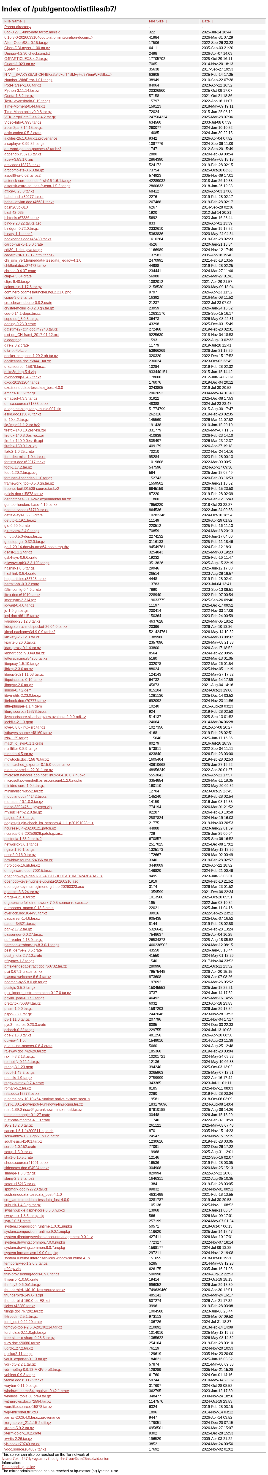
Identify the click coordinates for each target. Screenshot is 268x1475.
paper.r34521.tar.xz (20, 924)
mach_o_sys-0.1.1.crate (24, 743)
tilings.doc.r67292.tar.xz (23, 1311)
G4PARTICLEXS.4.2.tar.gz (26, 59)
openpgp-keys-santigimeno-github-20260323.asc (44, 887)
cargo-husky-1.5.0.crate (23, 244)
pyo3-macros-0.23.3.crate (25, 1025)
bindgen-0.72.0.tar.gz (21, 228)
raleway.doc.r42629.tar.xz (25, 1051)
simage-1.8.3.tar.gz (20, 1173)
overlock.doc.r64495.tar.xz (25, 913)
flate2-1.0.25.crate (19, 451)
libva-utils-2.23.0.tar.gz (22, 695)
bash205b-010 (16, 207)
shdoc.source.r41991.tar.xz (26, 1163)
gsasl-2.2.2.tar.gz (18, 552)
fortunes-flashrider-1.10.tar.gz (28, 478)
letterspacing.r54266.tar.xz (25, 658)
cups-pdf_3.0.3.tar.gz (21, 319)
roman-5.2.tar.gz (17, 1088)
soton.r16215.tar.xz (20, 1184)
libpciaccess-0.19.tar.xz (23, 680)
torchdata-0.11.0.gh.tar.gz (25, 1332)
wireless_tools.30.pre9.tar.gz (27, 1396)
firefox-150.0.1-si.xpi (20, 446)
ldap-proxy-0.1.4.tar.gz (22, 648)
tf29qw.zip (12, 1269)
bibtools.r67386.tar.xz (21, 218)
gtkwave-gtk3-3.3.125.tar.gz (26, 563)
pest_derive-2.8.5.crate (23, 950)
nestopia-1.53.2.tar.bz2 (23, 839)
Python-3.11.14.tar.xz (21, 90)
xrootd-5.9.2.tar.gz (19, 1428)
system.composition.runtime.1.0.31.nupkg (38, 1226)
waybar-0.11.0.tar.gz (21, 1386)
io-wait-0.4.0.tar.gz (19, 605)
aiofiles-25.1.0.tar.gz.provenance (30, 138)
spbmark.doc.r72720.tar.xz (26, 1189)
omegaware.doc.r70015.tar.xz (28, 871)
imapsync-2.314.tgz (20, 600)
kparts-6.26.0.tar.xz (20, 642)
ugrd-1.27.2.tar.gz (18, 1348)
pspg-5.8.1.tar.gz (18, 1014)
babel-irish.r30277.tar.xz (24, 197)
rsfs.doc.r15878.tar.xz (21, 1093)
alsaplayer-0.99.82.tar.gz (24, 144)
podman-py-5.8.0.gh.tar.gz (25, 982)
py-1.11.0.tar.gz (17, 1019)
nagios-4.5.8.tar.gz (19, 818)
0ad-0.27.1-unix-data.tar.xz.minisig (32, 32)
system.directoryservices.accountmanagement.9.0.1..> (48, 1237)
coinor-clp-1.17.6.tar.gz (23, 287)
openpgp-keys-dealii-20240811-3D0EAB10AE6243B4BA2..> (53, 876)
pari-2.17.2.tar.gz (18, 929)
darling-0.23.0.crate (20, 324)
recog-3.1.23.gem (18, 1067)
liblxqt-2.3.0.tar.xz (18, 669)
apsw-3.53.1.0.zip (18, 159)
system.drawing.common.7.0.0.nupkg (34, 1242)
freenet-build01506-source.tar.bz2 (31, 489)
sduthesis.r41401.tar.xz (23, 1141)
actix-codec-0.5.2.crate (22, 133)
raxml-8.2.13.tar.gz (19, 1056)
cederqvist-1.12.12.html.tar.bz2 (29, 255)
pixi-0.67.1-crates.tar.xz (23, 971)
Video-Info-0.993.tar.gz (22, 122)
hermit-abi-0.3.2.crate (21, 584)
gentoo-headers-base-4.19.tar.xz (30, 505)
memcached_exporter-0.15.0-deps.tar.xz (37, 765)
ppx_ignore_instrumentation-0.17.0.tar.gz (37, 993)
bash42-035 (14, 212)
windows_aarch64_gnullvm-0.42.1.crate (36, 1391)
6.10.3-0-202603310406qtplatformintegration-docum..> (48, 37)
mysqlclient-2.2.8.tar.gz (23, 812)
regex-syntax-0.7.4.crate (24, 1083)
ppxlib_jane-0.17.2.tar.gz (24, 998)
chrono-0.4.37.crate (20, 271)
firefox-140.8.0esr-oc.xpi (24, 435)
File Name (13, 21)
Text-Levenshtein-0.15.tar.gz (27, 101)
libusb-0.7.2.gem (17, 690)
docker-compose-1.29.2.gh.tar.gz (31, 356)
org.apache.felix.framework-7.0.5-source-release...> (46, 903)
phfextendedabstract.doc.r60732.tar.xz (35, 966)
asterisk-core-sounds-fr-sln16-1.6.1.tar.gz (37, 181)
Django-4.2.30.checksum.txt (27, 53)
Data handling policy (18, 1467)
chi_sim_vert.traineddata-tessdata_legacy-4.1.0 (42, 260)
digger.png (13, 340)
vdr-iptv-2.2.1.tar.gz (20, 1364)
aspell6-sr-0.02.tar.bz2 (22, 175)
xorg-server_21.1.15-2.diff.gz (27, 1423)
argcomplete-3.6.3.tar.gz (24, 170)
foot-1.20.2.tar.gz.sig (21, 472)
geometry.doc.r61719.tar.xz (26, 510)
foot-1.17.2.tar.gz (18, 467)
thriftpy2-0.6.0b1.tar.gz (22, 1285)
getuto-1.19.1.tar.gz (20, 520)
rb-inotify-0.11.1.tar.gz (22, 1062)
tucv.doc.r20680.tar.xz (22, 1343)
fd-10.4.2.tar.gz (16, 420)
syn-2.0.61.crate (17, 1221)
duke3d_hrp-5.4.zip (20, 372)
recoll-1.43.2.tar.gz (19, 1072)
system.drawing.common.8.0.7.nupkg (34, 1248)
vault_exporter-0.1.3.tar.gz (25, 1359)
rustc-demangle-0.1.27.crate (27, 1115)
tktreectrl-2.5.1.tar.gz (21, 1316)
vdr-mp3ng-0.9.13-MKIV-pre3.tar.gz (33, 1370)
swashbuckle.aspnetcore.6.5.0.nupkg (34, 1210)
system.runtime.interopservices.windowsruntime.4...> (47, 1258)
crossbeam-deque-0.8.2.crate (28, 303)
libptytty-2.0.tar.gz (18, 685)
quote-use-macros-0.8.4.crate (28, 1046)
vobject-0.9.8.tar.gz (19, 1375)
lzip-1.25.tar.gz (16, 738)
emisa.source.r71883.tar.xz (26, 404)
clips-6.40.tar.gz (17, 282)
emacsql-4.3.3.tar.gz (20, 398)
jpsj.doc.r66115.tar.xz (21, 616)
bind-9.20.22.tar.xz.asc (22, 223)
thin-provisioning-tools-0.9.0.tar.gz (31, 1274)
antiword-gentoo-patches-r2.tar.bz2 (32, 149)
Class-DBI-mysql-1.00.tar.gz (27, 48)
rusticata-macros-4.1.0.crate (27, 1120)
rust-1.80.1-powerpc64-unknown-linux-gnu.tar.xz (43, 1104)
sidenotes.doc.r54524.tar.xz (26, 1168)
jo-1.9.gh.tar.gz (16, 611)
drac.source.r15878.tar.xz (25, 367)
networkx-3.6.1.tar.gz (21, 844)
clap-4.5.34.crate (18, 276)
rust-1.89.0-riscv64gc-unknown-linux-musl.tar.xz (43, 1110)
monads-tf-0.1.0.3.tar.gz (23, 802)
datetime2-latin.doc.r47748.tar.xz (30, 329)
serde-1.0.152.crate (20, 1147)
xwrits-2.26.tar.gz (18, 1439)
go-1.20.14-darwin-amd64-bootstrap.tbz (36, 547)
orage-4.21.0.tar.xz (19, 897)
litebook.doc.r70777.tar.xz (25, 701)
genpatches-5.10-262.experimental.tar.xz (37, 499)
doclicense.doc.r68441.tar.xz (27, 361)
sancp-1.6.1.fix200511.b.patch (28, 1131)
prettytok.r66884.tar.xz (22, 1003)
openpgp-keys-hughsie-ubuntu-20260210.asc (41, 881)
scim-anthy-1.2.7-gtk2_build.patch (31, 1136)
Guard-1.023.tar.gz (19, 64)
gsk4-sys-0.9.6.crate (20, 557)
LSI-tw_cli (12, 69)
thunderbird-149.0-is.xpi (23, 1295)
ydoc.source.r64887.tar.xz (25, 1449)
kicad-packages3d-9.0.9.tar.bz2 (29, 632)
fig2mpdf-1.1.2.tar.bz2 (22, 425)
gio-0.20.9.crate (17, 526)
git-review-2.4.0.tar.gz (21, 531)
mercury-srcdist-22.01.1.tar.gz (28, 770)
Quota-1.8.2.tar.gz (19, 96)
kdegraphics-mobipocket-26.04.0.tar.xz (35, 627)
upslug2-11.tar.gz (18, 1354)
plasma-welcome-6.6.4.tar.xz (27, 977)
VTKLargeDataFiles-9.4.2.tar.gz (30, 117)
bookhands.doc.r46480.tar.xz (27, 239)
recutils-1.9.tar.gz (18, 1078)
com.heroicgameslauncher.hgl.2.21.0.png (37, 292)
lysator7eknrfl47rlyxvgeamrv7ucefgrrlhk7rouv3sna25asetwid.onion (55, 1459)
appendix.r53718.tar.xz (22, 154)
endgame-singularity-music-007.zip (32, 409)
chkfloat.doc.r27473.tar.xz (25, 266)
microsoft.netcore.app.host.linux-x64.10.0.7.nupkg (44, 775)
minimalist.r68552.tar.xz (23, 791)
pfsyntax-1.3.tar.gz (19, 961)
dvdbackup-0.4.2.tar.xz (22, 377)
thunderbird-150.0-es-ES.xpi (27, 1301)
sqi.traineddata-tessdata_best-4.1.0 (33, 1194)
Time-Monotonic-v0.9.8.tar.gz (28, 112)
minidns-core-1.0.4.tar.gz (24, 786)
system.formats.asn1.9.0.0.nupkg (31, 1253)
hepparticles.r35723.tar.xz (25, 579)
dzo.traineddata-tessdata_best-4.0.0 (33, 388)
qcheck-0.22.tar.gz (19, 1030)
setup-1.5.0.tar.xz (18, 1152)
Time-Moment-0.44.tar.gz (24, 106)
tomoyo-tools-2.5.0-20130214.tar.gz (33, 1327)
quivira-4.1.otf (15, 1040)
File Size (156, 21)
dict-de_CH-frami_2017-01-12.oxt (31, 335)
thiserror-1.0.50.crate (21, 1279)
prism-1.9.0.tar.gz (18, 1009)
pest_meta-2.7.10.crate (23, 955)
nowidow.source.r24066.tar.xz (28, 860)
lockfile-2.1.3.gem (18, 722)
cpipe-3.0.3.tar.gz (18, 297)
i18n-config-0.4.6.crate (22, 589)
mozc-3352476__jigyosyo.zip (28, 807)
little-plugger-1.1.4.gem (23, 706)
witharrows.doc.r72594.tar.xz (27, 1401)
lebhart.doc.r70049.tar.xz (24, 653)
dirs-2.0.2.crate (16, 345)
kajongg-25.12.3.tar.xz (22, 621)
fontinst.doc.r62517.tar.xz (24, 462)
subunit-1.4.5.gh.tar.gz (22, 1205)
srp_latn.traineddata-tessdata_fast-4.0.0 (36, 1200)
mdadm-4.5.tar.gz (18, 754)
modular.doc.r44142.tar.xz (25, 796)
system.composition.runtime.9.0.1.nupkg (37, 1232)
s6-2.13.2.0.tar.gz (18, 1125)
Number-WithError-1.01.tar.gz (28, 80)
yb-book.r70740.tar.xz (22, 1444)
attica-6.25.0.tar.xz (19, 191)
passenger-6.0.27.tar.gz (23, 934)
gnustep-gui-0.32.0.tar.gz (24, 542)
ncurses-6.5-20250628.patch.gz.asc (33, 833)
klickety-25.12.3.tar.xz (22, 637)
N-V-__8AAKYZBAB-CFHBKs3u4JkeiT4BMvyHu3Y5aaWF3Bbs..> (58, 74)
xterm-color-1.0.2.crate (22, 1433)
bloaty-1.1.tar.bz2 (18, 234)
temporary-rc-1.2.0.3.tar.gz (26, 1263)
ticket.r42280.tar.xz (19, 1306)
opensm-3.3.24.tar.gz (21, 892)
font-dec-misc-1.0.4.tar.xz (25, 457)
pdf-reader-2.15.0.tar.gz (23, 940)
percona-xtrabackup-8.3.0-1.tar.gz (31, 945)
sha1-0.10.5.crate (18, 1157)
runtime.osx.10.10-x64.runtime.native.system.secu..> (47, 1099)
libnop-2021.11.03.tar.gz (24, 674)
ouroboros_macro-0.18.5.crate (29, 908)
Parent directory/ (17, 27)
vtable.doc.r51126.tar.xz (23, 1380)
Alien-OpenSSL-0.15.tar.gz (26, 43)
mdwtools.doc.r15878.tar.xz (26, 759)
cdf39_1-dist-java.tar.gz (23, 250)
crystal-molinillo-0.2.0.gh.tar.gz (29, 308)
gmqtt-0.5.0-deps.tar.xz (23, 536)
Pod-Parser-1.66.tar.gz (22, 85)
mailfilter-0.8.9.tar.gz (20, 749)
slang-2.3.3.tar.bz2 (19, 1178)
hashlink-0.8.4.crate (20, 573)
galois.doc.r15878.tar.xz (23, 494)
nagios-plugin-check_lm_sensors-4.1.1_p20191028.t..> (49, 823)
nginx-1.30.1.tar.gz (19, 849)
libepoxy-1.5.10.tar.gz (21, 664)
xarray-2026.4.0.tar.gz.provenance (32, 1417)
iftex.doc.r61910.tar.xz (22, 595)
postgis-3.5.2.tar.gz (19, 988)
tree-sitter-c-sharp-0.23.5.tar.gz (29, 1338)
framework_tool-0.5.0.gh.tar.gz (29, 483)
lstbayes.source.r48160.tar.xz (28, 733)
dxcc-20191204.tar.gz (21, 382)
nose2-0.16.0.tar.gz (20, 855)
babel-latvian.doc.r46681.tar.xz (29, 202)
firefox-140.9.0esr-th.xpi (23, 441)
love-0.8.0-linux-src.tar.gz (24, 727)
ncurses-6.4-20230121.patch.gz (30, 828)
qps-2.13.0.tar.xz (17, 1035)
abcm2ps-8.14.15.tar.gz (23, 128)
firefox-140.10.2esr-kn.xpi (25, 430)
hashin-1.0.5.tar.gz (19, 568)
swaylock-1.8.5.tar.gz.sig (24, 1216)
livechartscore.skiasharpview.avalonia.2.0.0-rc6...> (45, 717)
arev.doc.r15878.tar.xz (22, 165)
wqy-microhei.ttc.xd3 (21, 1412)
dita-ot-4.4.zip (15, 350)
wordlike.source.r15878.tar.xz (28, 1407)
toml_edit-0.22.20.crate (23, 1322)
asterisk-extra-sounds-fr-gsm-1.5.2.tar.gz (37, 186)
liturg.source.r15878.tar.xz (25, 711)
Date (206, 21)
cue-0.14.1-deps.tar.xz (22, 313)
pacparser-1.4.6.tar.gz (22, 918)
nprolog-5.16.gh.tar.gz (22, 865)
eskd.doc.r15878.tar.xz (22, 414)
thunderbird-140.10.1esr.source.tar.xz (34, 1290)
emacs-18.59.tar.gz (20, 393)
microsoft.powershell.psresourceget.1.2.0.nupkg (43, 780)
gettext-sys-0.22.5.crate (23, 515)
